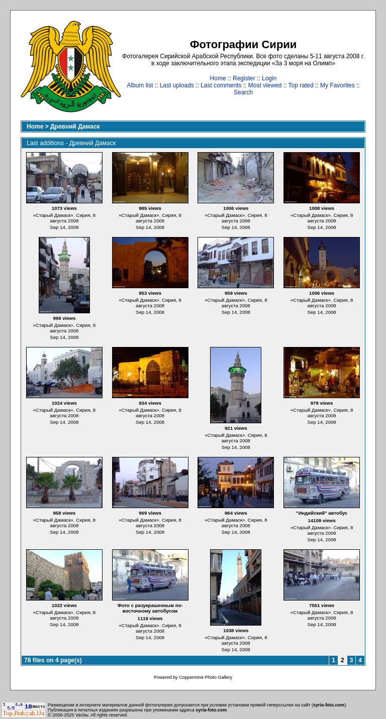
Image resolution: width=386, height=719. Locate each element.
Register (244, 78)
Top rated (301, 85)
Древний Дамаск (75, 126)
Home (218, 78)
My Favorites (337, 85)
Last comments (221, 85)
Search (243, 92)
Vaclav (81, 714)
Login (269, 78)
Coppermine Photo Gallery (205, 677)
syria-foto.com (328, 704)
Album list (140, 85)
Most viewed (265, 85)
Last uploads (177, 85)
